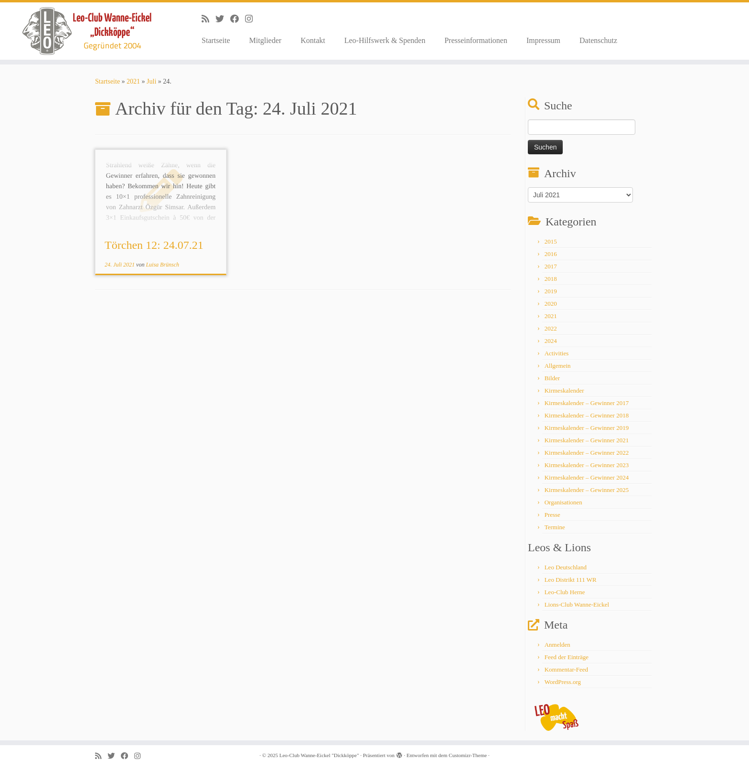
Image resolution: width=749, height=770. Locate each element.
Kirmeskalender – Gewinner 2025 (587, 489)
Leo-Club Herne (565, 592)
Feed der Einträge (566, 657)
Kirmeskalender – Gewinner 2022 (587, 452)
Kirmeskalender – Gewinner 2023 (587, 465)
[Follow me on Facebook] (237, 19)
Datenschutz (598, 40)
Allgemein (558, 365)
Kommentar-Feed (566, 669)
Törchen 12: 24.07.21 (154, 245)
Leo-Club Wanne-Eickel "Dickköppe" (319, 755)
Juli (151, 81)
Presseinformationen (475, 40)
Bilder (552, 378)
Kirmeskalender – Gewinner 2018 (587, 415)
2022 (551, 328)
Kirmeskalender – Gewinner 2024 (587, 477)
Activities (557, 353)
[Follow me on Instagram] (252, 19)
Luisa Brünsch (162, 264)
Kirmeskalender (564, 390)
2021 (133, 81)
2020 (551, 303)
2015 (551, 241)
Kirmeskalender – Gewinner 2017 (587, 402)
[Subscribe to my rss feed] (208, 19)
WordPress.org (563, 681)
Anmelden (557, 644)
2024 (551, 340)
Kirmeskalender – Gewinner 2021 (587, 440)
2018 (551, 278)
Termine (555, 527)
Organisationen (563, 502)
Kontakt (312, 40)
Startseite (216, 40)
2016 (551, 253)
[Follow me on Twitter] (222, 19)
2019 (551, 291)
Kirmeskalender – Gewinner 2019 (587, 427)
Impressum (543, 40)
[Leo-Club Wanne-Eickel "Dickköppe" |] (86, 31)
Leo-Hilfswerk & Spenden (385, 40)
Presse (552, 514)
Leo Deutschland (566, 567)
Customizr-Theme (468, 755)
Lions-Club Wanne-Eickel (577, 604)
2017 (551, 266)
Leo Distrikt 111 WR (571, 579)
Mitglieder (265, 40)
